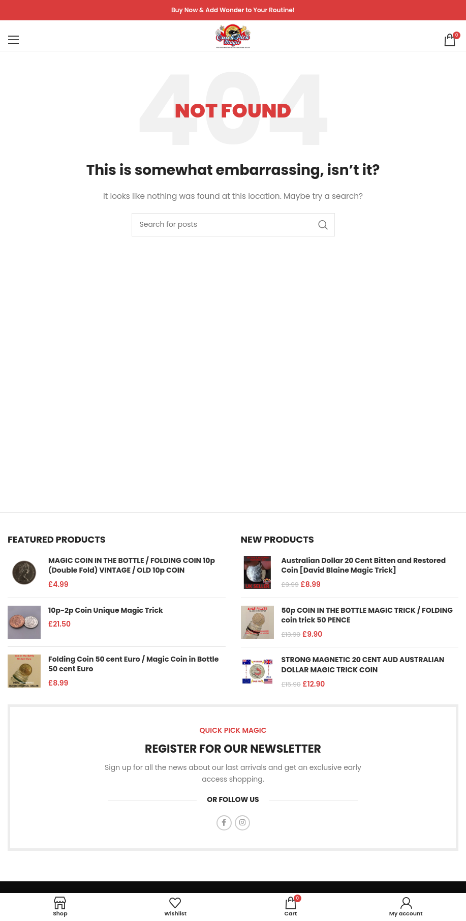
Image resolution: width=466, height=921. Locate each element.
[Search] (233, 224)
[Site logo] (233, 35)
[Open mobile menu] (14, 35)
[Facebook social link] (224, 822)
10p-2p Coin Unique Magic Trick (105, 610)
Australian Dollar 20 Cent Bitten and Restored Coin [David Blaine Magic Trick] (364, 566)
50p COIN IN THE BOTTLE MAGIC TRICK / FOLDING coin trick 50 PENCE (367, 616)
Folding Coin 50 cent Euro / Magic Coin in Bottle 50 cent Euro (133, 664)
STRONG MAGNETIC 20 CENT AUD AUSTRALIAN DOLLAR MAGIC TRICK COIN (363, 665)
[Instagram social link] (242, 822)
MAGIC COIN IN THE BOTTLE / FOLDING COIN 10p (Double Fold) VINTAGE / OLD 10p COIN (131, 566)
